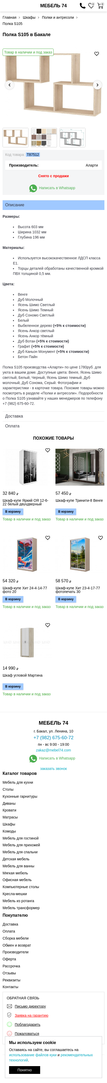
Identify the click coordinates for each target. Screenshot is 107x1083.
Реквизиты (11, 980)
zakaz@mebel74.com (53, 750)
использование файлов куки (32, 1055)
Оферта (9, 959)
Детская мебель (16, 859)
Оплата (9, 931)
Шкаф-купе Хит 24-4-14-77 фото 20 (25, 589)
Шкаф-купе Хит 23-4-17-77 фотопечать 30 (77, 589)
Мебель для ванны (18, 866)
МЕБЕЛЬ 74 (53, 5)
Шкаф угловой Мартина (22, 675)
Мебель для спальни (20, 852)
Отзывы (9, 973)
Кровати (9, 810)
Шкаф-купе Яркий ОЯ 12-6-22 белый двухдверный (25, 502)
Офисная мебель (17, 880)
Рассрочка (11, 966)
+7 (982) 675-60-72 (53, 737)
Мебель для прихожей (21, 845)
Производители (15, 952)
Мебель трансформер (21, 908)
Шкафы (9, 824)
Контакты (10, 987)
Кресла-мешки (15, 894)
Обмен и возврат (17, 945)
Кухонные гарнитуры (20, 796)
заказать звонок (53, 769)
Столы (8, 789)
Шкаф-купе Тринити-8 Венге (79, 501)
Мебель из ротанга (18, 901)
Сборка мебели (15, 938)
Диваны (9, 803)
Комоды (9, 831)
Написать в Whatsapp (57, 188)
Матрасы (10, 817)
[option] (53, 85)
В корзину (13, 511)
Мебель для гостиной (21, 838)
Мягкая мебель (15, 873)
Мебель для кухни (18, 782)
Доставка (10, 924)
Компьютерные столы (21, 887)
